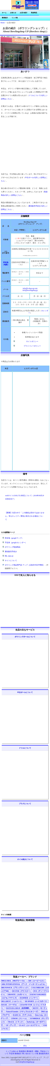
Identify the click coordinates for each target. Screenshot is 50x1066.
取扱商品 (34, 12)
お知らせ (13, 12)
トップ (8, 1051)
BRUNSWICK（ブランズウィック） (15, 988)
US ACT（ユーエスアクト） (30, 1025)
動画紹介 (5, 18)
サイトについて (11, 560)
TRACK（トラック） (16, 1022)
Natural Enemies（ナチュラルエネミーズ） (22, 1011)
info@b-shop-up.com (30, 288)
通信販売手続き (11, 551)
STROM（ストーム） (19, 1018)
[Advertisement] (25, 145)
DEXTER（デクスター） (21, 991)
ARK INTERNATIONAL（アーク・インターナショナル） (23, 984)
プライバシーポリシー (32, 346)
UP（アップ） (11, 1025)
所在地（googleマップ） (14, 538)
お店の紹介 (23, 12)
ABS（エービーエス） (36, 981)
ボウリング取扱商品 (12, 547)
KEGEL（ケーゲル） (9, 1005)
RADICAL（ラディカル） (23, 1015)
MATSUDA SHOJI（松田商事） (18, 1008)
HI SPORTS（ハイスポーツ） (36, 1001)
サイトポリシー (32, 341)
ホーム (4, 12)
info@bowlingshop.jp (30, 290)
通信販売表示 (44, 1053)
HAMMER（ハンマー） (29, 998)
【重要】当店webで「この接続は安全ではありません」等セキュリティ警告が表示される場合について (24, 516)
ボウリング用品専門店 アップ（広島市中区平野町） (25, 565)
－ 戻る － (25, 1046)
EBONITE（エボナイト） (18, 994)
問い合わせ (9, 556)
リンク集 (15, 18)
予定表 (11, 1053)
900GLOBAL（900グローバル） (13, 981)
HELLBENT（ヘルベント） (12, 1001)
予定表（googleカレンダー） (16, 542)
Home (3, 23)
